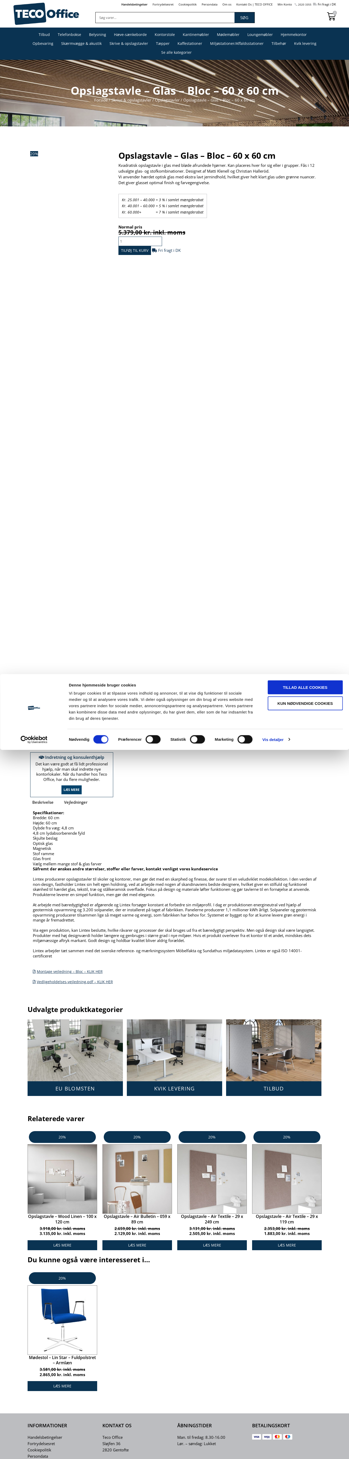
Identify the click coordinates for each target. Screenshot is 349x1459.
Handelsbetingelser (113, 4)
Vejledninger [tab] (75, 809)
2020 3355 (301, 4)
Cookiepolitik (173, 4)
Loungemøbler (260, 34)
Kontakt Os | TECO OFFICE (247, 4)
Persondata (197, 4)
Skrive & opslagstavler (129, 43)
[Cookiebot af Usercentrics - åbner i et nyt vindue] (34, 1449)
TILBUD (274, 1095)
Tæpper (163, 43)
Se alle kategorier (176, 52)
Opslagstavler (167, 100)
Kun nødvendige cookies (305, 1412)
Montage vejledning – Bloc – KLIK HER (71, 978)
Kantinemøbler (196, 34)
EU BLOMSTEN (75, 1095)
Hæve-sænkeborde (130, 34)
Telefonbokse (69, 34)
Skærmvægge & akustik (81, 43)
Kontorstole (165, 34)
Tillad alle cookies (305, 1396)
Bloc (202, 728)
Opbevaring (43, 43)
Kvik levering (305, 43)
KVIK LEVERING (174, 1095)
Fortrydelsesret (146, 4)
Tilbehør (279, 43)
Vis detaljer (273, 1448)
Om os (216, 4)
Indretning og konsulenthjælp (71, 760)
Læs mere (72, 796)
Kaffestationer (190, 43)
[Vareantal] (142, 241)
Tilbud (44, 34)
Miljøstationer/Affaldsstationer (237, 43)
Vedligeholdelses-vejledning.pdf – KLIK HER (76, 988)
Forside (101, 100)
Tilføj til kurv (143, 252)
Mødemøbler (228, 34)
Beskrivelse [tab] (43, 809)
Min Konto (281, 4)
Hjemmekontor (294, 34)
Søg (244, 17)
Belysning (97, 34)
